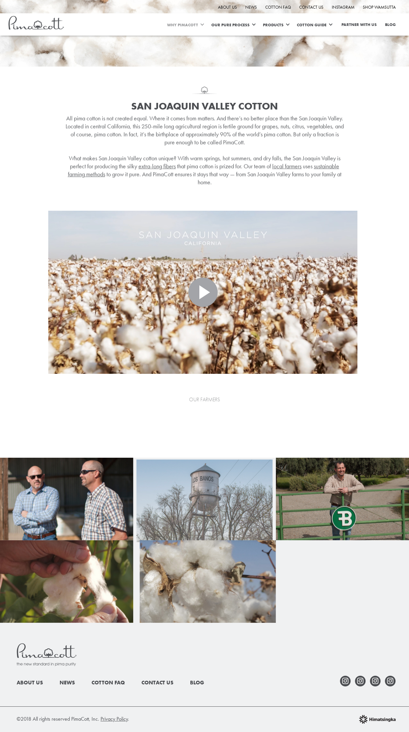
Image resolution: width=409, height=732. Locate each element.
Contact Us (311, 7)
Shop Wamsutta (379, 7)
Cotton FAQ (278, 7)
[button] (189, 24)
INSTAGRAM (343, 7)
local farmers (287, 167)
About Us (227, 7)
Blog (390, 24)
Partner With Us (359, 24)
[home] (36, 21)
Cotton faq (108, 682)
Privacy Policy (114, 718)
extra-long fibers (157, 167)
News (251, 7)
